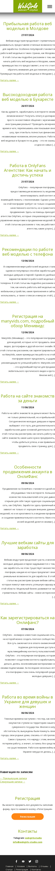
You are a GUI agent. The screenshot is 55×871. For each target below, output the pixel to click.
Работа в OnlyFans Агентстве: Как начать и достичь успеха (27, 170)
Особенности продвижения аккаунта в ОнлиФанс (27, 471)
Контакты (36, 869)
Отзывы (44, 866)
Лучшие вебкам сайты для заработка (27, 545)
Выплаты (32, 866)
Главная (9, 866)
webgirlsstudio (33, 837)
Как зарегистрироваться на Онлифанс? (27, 620)
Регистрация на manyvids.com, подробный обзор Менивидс (27, 320)
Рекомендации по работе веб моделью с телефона (27, 251)
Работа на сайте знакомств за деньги (27, 398)
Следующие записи (12, 781)
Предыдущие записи (13, 778)
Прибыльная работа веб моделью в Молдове (27, 26)
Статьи (9, 869)
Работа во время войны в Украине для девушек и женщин (27, 701)
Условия (21, 866)
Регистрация (27, 816)
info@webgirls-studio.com (27, 842)
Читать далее (9, 80)
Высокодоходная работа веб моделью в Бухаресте (27, 97)
